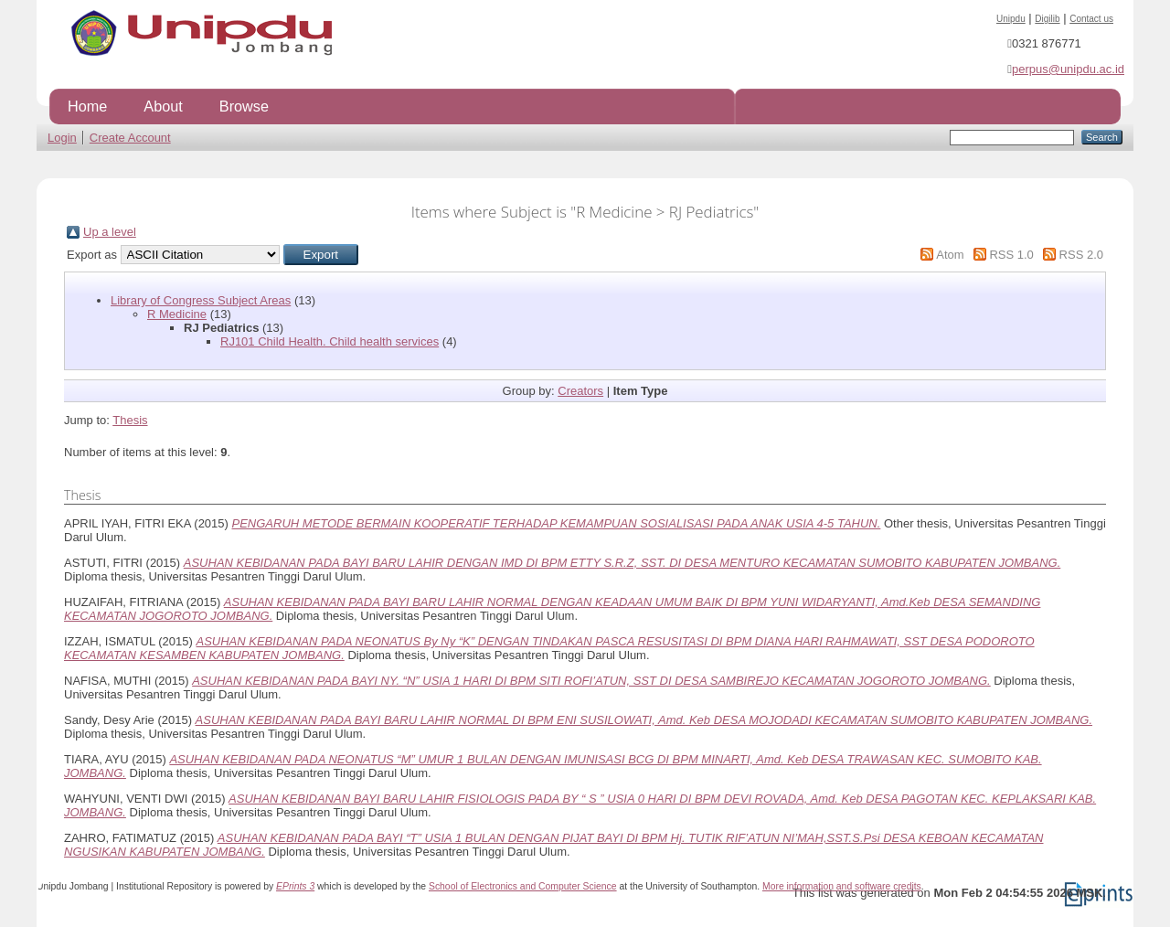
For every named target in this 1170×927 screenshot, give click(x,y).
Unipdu (1011, 19)
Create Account (130, 137)
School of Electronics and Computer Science (523, 886)
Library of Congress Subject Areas (201, 300)
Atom (949, 254)
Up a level (109, 232)
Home (87, 106)
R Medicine (177, 314)
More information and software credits (841, 886)
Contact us (1091, 19)
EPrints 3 (295, 886)
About (163, 106)
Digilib (1047, 19)
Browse (244, 106)
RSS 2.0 (1081, 254)
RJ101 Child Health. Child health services (329, 341)
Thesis (129, 420)
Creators (580, 391)
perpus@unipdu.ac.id (1068, 69)
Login (62, 137)
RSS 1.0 (1011, 254)
